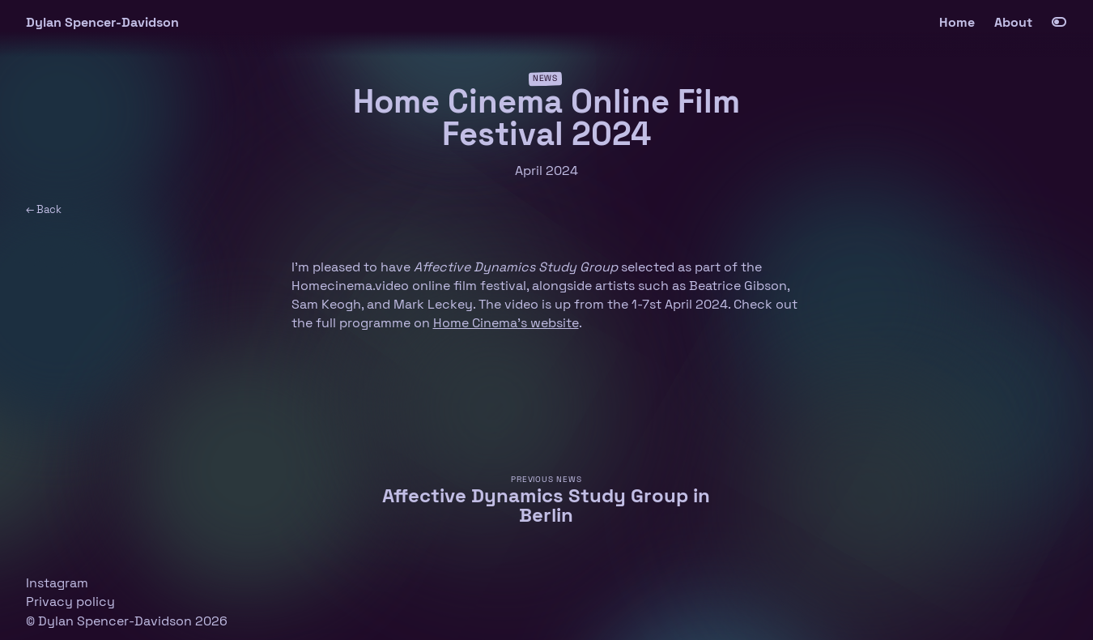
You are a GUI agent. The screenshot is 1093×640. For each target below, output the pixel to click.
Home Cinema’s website (506, 322)
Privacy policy (70, 601)
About (1013, 22)
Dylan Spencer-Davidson (102, 22)
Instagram (57, 582)
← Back (44, 209)
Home (957, 22)
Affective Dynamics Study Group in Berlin (546, 505)
